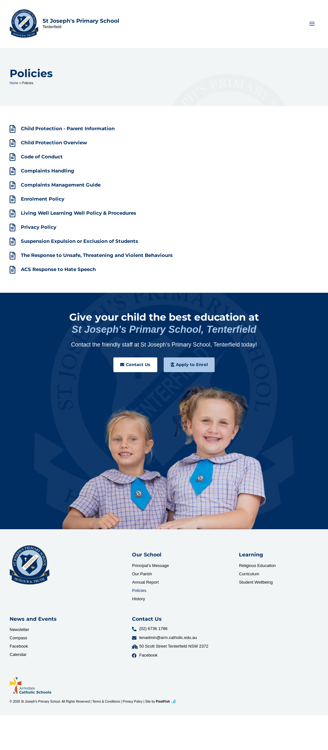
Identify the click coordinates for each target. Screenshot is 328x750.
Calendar (18, 656)
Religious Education (257, 567)
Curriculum (249, 575)
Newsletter (19, 631)
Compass (18, 639)
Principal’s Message (150, 567)
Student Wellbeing (256, 583)
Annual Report (145, 583)
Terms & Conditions (106, 703)
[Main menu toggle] (312, 24)
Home (14, 84)
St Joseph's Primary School (81, 22)
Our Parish (142, 575)
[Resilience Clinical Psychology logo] (30, 566)
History (138, 600)
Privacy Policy (133, 703)
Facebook (19, 648)
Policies (139, 592)
